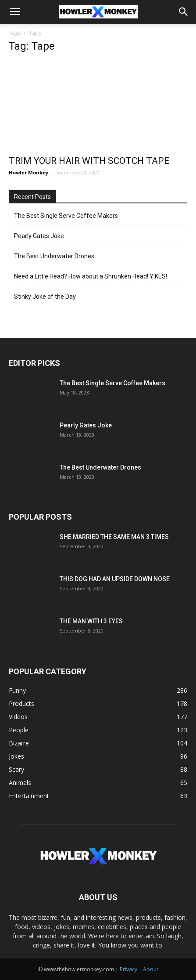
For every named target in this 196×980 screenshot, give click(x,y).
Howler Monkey (28, 172)
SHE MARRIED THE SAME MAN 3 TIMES (114, 536)
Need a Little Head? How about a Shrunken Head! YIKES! (90, 276)
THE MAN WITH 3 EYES (91, 621)
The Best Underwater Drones (54, 256)
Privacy (128, 969)
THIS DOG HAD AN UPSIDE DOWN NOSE (115, 578)
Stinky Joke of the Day (45, 296)
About (150, 969)
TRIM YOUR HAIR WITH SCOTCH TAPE (89, 160)
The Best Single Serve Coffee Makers (66, 215)
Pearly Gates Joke (39, 235)
